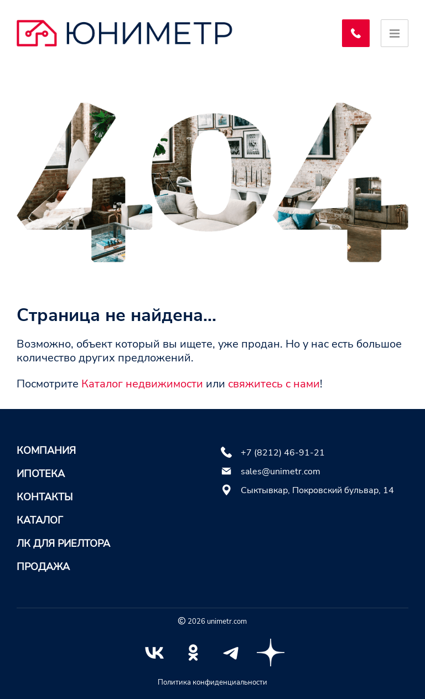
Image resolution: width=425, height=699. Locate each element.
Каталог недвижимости (142, 383)
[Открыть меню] (394, 33)
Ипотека (41, 473)
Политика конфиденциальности (212, 682)
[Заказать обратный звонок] (356, 33)
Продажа (43, 566)
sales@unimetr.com (280, 471)
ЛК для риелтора (63, 543)
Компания (46, 450)
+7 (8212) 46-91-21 (283, 453)
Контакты (44, 497)
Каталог (40, 520)
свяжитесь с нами (274, 383)
